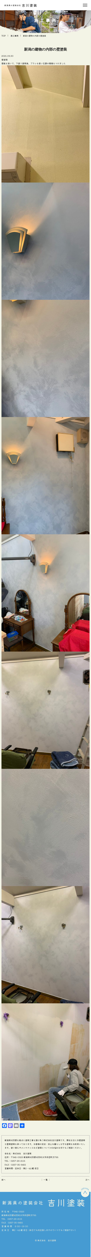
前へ (3, 1179)
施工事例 (14, 35)
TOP (3, 35)
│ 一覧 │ (45, 1179)
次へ (87, 1179)
